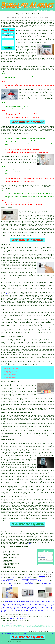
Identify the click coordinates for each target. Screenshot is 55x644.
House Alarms (24, 603)
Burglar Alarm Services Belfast (14, 547)
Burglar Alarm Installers (19, 604)
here (30, 543)
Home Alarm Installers (16, 605)
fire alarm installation (8, 582)
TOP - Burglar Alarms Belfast (9, 623)
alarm (33, 68)
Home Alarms (35, 607)
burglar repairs (41, 580)
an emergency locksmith (29, 579)
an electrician (11, 583)
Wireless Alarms (39, 601)
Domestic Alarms (34, 603)
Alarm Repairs (9, 601)
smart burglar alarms (16, 511)
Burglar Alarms (5, 604)
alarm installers (28, 301)
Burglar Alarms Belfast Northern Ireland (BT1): (15, 20)
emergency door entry (12, 585)
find (6, 531)
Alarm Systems (30, 601)
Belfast (8, 293)
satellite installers (7, 580)
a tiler (41, 577)
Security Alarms (14, 603)
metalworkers (25, 580)
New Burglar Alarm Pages (9, 633)
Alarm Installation (43, 605)
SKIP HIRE (27, 577)
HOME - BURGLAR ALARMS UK (27, 629)
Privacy (53, 633)
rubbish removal (28, 583)
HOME (34, 10)
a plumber (14, 577)
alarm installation (10, 307)
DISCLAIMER (51, 10)
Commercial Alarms (19, 601)
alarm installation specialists (23, 542)
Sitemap (2, 633)
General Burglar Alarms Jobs (18, 618)
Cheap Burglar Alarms (47, 603)
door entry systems (28, 582)
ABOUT (41, 10)
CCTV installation (47, 582)
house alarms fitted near (24, 515)
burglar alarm (43, 339)
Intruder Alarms (45, 607)
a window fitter (47, 583)
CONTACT (45, 10)
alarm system (20, 419)
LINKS (37, 10)
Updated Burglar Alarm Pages (20, 633)
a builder (10, 579)
